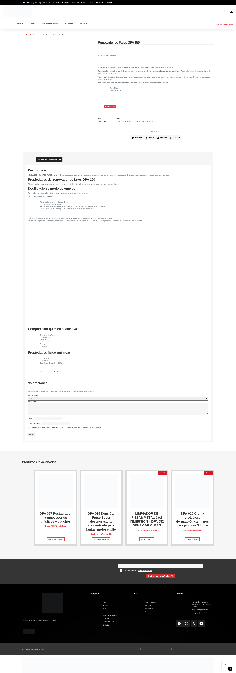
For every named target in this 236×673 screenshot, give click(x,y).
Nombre (31, 419)
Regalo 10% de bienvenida (224, 25)
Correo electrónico (34, 424)
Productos (29, 35)
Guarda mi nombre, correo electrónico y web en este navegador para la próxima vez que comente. (66, 428)
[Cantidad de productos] (100, 106)
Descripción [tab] (42, 159)
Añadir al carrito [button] (147, 540)
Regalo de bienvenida (49, 23)
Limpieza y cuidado (38, 35)
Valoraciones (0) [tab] (55, 159)
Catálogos (69, 23)
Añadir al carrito (112, 106)
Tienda (32, 23)
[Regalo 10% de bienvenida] (223, 22)
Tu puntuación (33, 395)
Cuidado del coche (120, 121)
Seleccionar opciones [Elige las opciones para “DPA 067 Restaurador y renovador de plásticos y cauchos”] (55, 540)
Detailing (20, 23)
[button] (137, 138)
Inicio (23, 35)
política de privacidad (145, 572)
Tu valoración (33, 402)
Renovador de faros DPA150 (50, 372)
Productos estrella (147, 121)
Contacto (83, 23)
